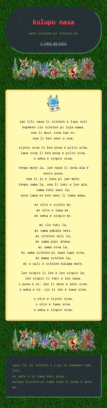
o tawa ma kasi (53, 43)
